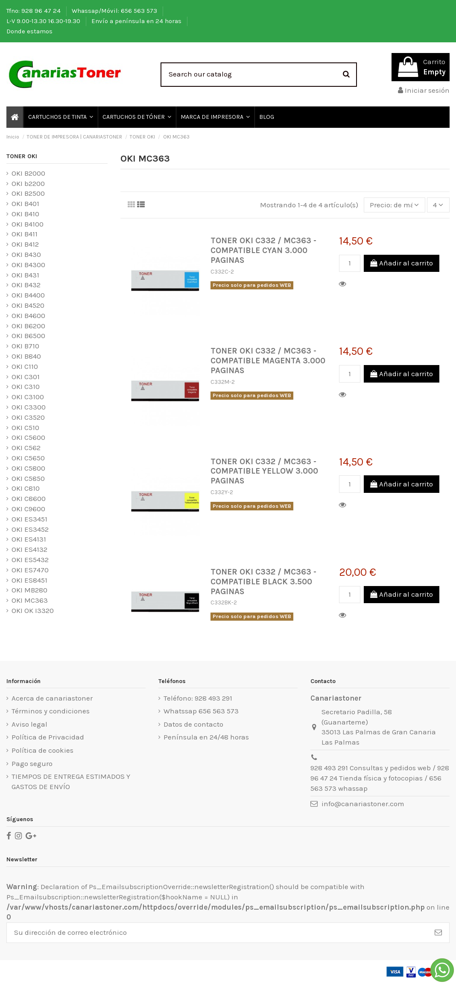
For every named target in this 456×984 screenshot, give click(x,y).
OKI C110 (25, 366)
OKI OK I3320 (33, 610)
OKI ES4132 (29, 549)
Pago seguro (32, 763)
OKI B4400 (28, 295)
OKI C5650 (28, 458)
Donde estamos (29, 31)
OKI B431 (25, 275)
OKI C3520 (28, 417)
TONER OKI (21, 156)
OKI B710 (25, 346)
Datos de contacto (193, 724)
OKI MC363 (30, 600)
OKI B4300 (28, 264)
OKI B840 (26, 356)
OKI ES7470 (30, 570)
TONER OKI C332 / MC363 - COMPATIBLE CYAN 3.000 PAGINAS (263, 250)
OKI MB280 (29, 590)
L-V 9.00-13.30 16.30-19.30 (44, 21)
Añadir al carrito (401, 263)
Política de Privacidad (48, 737)
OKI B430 (26, 254)
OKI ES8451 (29, 580)
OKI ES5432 (30, 559)
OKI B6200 (28, 325)
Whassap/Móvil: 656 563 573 (115, 11)
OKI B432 (26, 284)
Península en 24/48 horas (206, 737)
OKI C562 (26, 447)
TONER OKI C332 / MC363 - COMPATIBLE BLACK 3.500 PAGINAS (263, 581)
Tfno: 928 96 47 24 (34, 11)
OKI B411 (25, 234)
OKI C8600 (29, 498)
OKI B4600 (28, 315)
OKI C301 (26, 376)
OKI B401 (25, 203)
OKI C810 (26, 488)
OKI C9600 (28, 508)
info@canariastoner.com (363, 803)
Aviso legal (29, 724)
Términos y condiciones (51, 711)
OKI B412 (25, 244)
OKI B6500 (28, 335)
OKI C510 (25, 427)
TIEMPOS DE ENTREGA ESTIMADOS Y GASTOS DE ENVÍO (71, 781)
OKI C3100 (28, 396)
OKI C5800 (28, 468)
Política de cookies (42, 750)
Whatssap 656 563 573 (201, 711)
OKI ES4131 (29, 539)
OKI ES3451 (29, 519)
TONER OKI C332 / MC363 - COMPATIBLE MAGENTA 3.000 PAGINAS (267, 360)
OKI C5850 (28, 478)
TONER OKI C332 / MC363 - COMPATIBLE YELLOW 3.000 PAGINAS (264, 471)
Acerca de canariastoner (52, 698)
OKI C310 (26, 386)
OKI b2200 (28, 183)
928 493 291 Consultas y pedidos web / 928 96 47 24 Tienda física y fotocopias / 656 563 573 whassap (379, 778)
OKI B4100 (28, 224)
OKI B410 (25, 213)
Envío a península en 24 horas (137, 21)
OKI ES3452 (30, 529)
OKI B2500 (28, 193)
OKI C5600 (28, 437)
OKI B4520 (28, 305)
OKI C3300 (29, 407)
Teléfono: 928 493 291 (198, 698)
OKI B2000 (28, 173)
